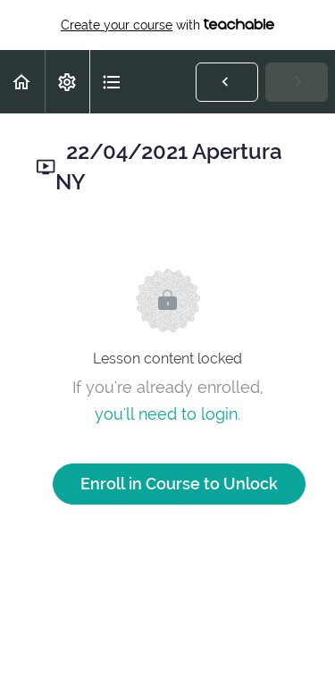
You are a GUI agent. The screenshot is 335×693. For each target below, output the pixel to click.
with (167, 25)
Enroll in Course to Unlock (179, 483)
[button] (22, 81)
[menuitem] (67, 81)
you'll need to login (166, 414)
